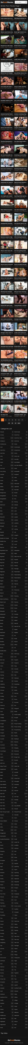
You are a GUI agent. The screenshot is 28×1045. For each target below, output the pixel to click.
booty (7, 623)
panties (21, 681)
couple (7, 727)
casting (7, 675)
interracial (21, 483)
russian (21, 760)
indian (21, 480)
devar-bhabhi (7, 821)
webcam (21, 1012)
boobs (7, 620)
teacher (21, 927)
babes (7, 486)
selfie (21, 787)
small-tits (21, 842)
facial (7, 876)
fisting (7, 900)
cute (2, 19)
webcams (21, 1015)
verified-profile (21, 988)
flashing (7, 903)
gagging (7, 939)
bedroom (7, 523)
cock (7, 711)
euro (7, 857)
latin (21, 511)
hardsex (7, 1003)
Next (19, 423)
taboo (21, 915)
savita (21, 769)
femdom (11, 238)
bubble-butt (7, 651)
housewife (21, 471)
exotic (7, 869)
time (21, 964)
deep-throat (7, 766)
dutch (7, 845)
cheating (7, 687)
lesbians (21, 523)
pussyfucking (21, 730)
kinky (21, 496)
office (21, 645)
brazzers (7, 635)
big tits (2, 142)
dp (7, 842)
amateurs (7, 441)
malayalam (21, 550)
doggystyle (20, 129)
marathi (21, 559)
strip (21, 891)
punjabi (21, 717)
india (21, 477)
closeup (7, 708)
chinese (7, 690)
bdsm (7, 514)
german (7, 948)
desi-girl (7, 793)
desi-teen (7, 806)
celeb (7, 681)
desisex (7, 815)
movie (21, 608)
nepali (21, 629)
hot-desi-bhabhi (21, 465)
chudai (7, 699)
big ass (25, 224)
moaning (21, 596)
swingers (21, 912)
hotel (21, 468)
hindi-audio (21, 432)
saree (21, 763)
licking (21, 529)
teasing (21, 930)
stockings (21, 885)
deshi (7, 775)
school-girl (21, 778)
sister (20, 156)
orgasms (21, 663)
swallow (21, 909)
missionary (21, 590)
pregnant (21, 708)
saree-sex (21, 766)
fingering (7, 888)
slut (21, 836)
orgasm (21, 660)
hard (11, 129)
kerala (21, 493)
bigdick (7, 578)
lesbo (21, 526)
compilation (7, 720)
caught (7, 678)
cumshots (7, 748)
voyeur (21, 1009)
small (21, 839)
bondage (7, 617)
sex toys (21, 796)
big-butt (7, 556)
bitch (7, 590)
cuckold (7, 739)
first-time (7, 894)
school (21, 775)
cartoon (7, 672)
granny (7, 973)
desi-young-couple (7, 812)
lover (21, 538)
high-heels (7, 1018)
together (21, 973)
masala (21, 565)
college (7, 717)
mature (23, 19)
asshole (7, 474)
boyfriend (7, 632)
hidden (7, 1012)
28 (9, 423)
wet (21, 1018)
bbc (7, 508)
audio (7, 477)
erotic (7, 854)
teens (25, 115)
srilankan (21, 876)
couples (7, 730)
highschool (7, 1024)
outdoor (21, 672)
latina (21, 514)
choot (7, 693)
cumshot (7, 745)
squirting (21, 872)
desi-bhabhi (7, 784)
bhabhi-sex (7, 541)
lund (21, 544)
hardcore (11, 47)
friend (7, 924)
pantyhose (21, 684)
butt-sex (7, 660)
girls (7, 964)
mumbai (21, 614)
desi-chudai (7, 787)
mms (21, 593)
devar (7, 818)
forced (7, 912)
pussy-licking (21, 727)
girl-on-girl (7, 958)
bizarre (7, 593)
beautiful (7, 517)
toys (21, 979)
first (7, 891)
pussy (2, 47)
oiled (21, 651)
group (7, 976)
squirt (21, 869)
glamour (7, 967)
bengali (7, 526)
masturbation (21, 578)
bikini (7, 584)
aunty (7, 480)
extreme (7, 872)
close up (7, 705)
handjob (7, 988)
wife (21, 142)
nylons (21, 641)
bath (7, 502)
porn (26, 388)
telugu (21, 955)
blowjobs (7, 611)
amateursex (7, 444)
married (21, 562)
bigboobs (7, 572)
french (7, 921)
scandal (21, 772)
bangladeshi (7, 499)
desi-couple (7, 790)
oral (21, 657)
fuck (6, 183)
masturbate (21, 572)
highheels (7, 1021)
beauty (7, 520)
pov (21, 705)
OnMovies (7, 2)
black (7, 596)
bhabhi (7, 535)
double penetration (7, 839)
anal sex (9, 88)
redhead (21, 739)
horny (21, 453)
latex (21, 508)
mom (19, 19)
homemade (21, 447)
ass (25, 129)
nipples (21, 632)
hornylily (21, 459)
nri (21, 635)
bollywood (7, 614)
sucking (20, 197)
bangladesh (7, 496)
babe (12, 19)
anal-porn (7, 450)
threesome (21, 958)
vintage (21, 1003)
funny (7, 936)
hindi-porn (21, 435)
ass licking (7, 471)
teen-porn (21, 936)
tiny (21, 967)
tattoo (21, 924)
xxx (21, 1027)
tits (6, 142)
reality (24, 306)
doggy (7, 830)
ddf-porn (7, 763)
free (7, 918)
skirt (21, 830)
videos (21, 997)
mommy (21, 602)
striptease (22, 101)
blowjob (22, 33)
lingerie (21, 535)
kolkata (21, 505)
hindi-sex (21, 441)
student (21, 897)
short (21, 818)
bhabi (7, 544)
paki (21, 675)
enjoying (7, 851)
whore (21, 1021)
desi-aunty (7, 781)
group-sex (7, 979)
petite (21, 690)
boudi (7, 629)
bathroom (7, 505)
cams (7, 666)
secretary (21, 784)
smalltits (21, 845)
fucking (7, 933)
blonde (7, 605)
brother (7, 641)
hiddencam (7, 1015)
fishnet (7, 897)
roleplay (21, 748)
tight (21, 961)
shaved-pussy (21, 812)
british (7, 638)
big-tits (7, 565)
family (7, 879)
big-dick (7, 562)
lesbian (21, 520)
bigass (7, 569)
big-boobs (7, 553)
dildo (7, 827)
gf (7, 951)
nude (11, 33)
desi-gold (7, 796)
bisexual (7, 587)
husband (11, 60)
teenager (21, 945)
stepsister (21, 882)
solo (21, 851)
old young (21, 654)
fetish (7, 885)
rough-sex (21, 757)
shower (21, 821)
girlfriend (7, 961)
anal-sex (7, 453)
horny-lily (21, 456)
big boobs (7, 33)
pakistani (21, 678)
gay (7, 945)
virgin (21, 1006)
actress (7, 435)
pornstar (21, 388)
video (21, 994)
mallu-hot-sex (21, 556)
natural (21, 623)
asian (8, 129)
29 (12, 423)
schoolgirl (21, 781)
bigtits (2, 183)
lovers (21, 541)
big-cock (7, 559)
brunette (10, 142)
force (7, 909)
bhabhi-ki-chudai (7, 538)
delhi (7, 772)
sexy (21, 74)
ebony (24, 402)
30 (15, 423)
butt (7, 657)
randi (21, 733)
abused (7, 432)
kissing (21, 502)
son (21, 854)
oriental (21, 669)
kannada (21, 490)
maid (21, 547)
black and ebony (7, 599)
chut (7, 702)
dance (7, 760)
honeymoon (21, 450)
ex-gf (7, 863)
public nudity (21, 714)
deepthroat (7, 769)
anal (12, 361)
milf (16, 19)
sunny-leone (21, 906)
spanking (21, 866)
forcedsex (7, 915)
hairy (7, 985)
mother (21, 605)
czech (7, 757)
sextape (21, 800)
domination (7, 836)
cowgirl (7, 733)
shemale (21, 815)
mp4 (21, 611)
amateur (17, 33)
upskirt (21, 985)
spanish (21, 863)
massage (21, 569)
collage (7, 714)
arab (7, 459)
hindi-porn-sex (21, 438)
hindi (7, 1027)
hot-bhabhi (21, 462)
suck (21, 900)
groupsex (7, 982)
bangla (7, 490)
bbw (25, 361)
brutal (7, 648)
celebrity (7, 684)
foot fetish (7, 906)
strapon (21, 888)
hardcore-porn (7, 997)
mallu (21, 553)
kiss (21, 499)
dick (7, 824)
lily (21, 532)
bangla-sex (7, 493)
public (21, 711)
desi (7, 778)
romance (21, 751)
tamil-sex (21, 921)
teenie (21, 948)
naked (21, 620)
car (7, 669)
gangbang (7, 942)
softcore (17, 101)
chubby (7, 696)
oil (21, 648)
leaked (21, 517)
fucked (7, 930)
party (21, 687)
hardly (7, 1000)
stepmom (21, 879)
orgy (21, 666)
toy (21, 976)
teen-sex (21, 939)
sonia (21, 857)
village (21, 1000)
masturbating (21, 575)
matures (21, 584)
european (7, 860)
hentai (7, 1009)
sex (24, 74)
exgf (7, 866)
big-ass (7, 547)
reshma (21, 742)
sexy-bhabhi (21, 806)
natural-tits (21, 626)
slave (21, 833)
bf (7, 529)
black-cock (7, 602)
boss (7, 626)
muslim (21, 617)
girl (2, 60)
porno (21, 699)
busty (7, 654)
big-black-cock (7, 550)
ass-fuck (7, 468)
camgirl (7, 663)
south (21, 860)
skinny (21, 827)
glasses (7, 970)
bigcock (7, 575)
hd (23, 88)
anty (7, 456)
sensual (21, 790)
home (8, 156)
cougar (7, 724)
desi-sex (7, 800)
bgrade (7, 532)
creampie (25, 170)
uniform (21, 982)
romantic (21, 754)
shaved (21, 809)
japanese (21, 486)
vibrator (21, 991)
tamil (21, 918)
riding (21, 745)
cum (6, 19)
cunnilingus (7, 751)
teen (9, 19)
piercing (21, 693)
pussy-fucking (21, 724)
